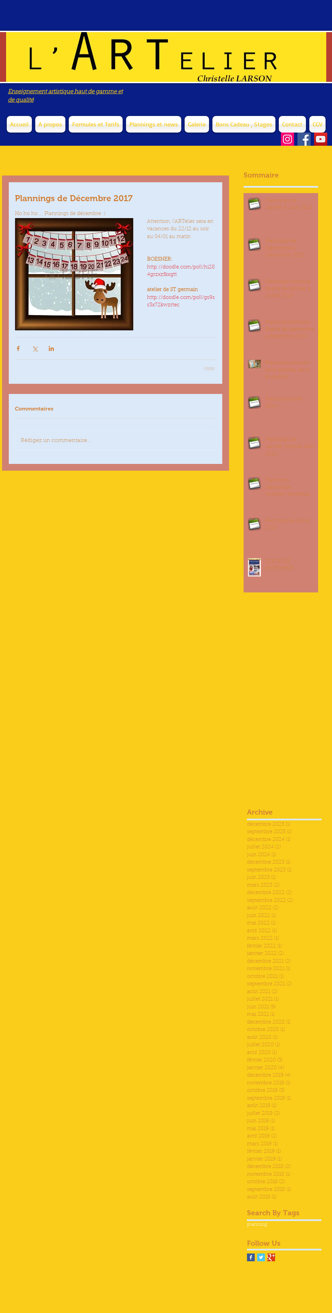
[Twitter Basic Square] (261, 1257)
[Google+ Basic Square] (271, 1257)
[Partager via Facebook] (18, 348)
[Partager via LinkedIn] (51, 348)
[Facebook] (304, 139)
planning (257, 1224)
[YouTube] (320, 139)
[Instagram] (287, 139)
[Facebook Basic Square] (251, 1257)
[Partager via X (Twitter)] (35, 348)
